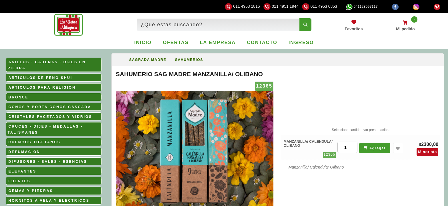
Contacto (262, 42)
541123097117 (361, 7)
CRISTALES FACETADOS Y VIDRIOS (50, 117)
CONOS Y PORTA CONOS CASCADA (50, 107)
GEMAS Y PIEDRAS (31, 191)
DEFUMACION (24, 152)
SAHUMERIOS (189, 60)
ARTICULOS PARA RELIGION (42, 88)
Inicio (143, 42)
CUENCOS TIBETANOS (35, 142)
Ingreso (301, 42)
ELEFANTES (22, 171)
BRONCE (19, 97)
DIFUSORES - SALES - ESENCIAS (48, 162)
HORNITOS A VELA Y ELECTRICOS (49, 201)
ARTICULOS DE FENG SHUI (41, 78)
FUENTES (20, 181)
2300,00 (430, 144)
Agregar (375, 147)
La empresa (218, 42)
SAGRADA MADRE (147, 60)
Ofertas (176, 42)
